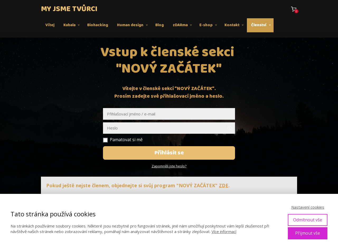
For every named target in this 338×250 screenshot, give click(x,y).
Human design (130, 25)
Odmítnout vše (307, 220)
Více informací (224, 231)
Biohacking (97, 25)
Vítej (49, 25)
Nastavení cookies (307, 207)
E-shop (206, 25)
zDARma (180, 25)
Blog (159, 25)
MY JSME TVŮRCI (69, 9)
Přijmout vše (307, 233)
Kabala (69, 25)
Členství (258, 25)
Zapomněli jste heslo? (169, 166)
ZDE (223, 185)
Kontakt (232, 25)
